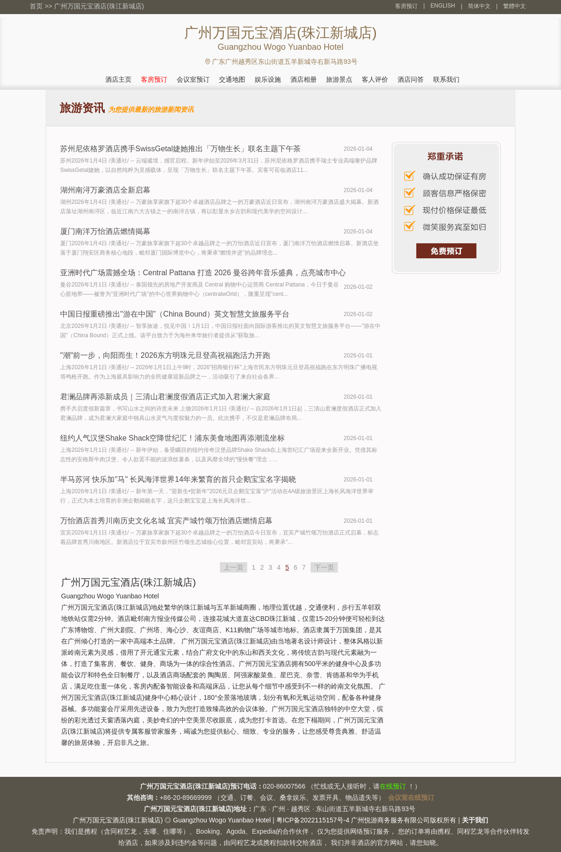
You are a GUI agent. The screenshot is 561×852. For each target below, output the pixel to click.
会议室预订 (193, 79)
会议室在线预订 (411, 797)
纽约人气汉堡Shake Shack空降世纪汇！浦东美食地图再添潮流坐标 (172, 438)
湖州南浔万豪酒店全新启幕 (105, 190)
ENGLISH (442, 5)
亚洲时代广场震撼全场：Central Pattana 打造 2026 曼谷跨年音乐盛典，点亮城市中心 (203, 273)
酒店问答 (410, 79)
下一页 (324, 567)
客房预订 (406, 6)
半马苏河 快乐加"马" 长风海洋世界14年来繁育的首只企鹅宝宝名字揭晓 (178, 479)
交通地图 (232, 79)
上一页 (233, 567)
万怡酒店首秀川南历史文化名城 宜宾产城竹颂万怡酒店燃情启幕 (166, 521)
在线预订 (393, 786)
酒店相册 (303, 79)
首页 (36, 6)
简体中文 (479, 6)
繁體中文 (514, 6)
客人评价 (375, 79)
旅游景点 (339, 79)
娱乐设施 (268, 79)
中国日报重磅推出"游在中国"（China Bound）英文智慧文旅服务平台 (174, 314)
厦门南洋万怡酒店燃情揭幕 (105, 231)
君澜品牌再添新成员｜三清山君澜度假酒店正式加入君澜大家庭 (165, 397)
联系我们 (446, 79)
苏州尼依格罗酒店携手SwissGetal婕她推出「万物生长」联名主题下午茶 (180, 149)
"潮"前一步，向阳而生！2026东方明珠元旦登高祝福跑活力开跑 (165, 355)
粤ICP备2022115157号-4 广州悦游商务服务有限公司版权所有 (366, 820)
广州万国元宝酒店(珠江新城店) (99, 6)
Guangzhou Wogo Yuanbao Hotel (222, 820)
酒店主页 (118, 79)
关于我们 (475, 820)
